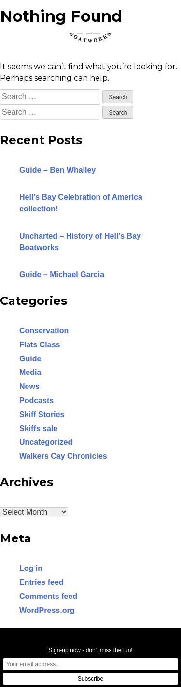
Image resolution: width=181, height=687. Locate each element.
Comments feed (48, 596)
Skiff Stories (41, 414)
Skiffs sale (38, 428)
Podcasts (36, 400)
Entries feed (41, 582)
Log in (30, 568)
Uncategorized (45, 442)
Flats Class (39, 345)
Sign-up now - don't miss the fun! (90, 650)
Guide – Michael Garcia (61, 274)
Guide (30, 359)
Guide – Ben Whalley (57, 170)
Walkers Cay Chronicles (63, 456)
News (29, 386)
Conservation (44, 331)
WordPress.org (46, 610)
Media (30, 372)
